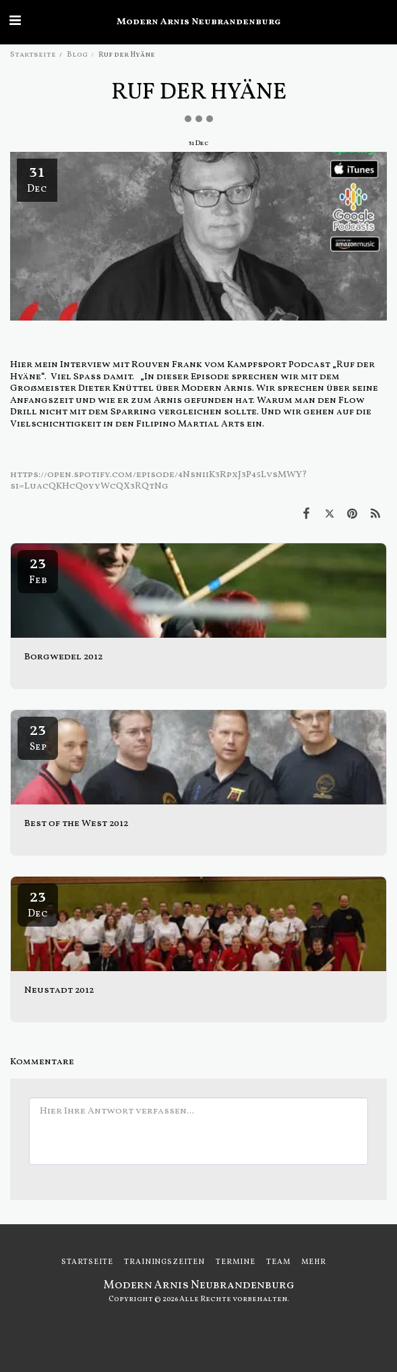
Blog (77, 54)
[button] (14, 21)
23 (38, 569)
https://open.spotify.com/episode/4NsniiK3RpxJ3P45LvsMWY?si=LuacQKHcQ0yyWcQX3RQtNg (158, 480)
